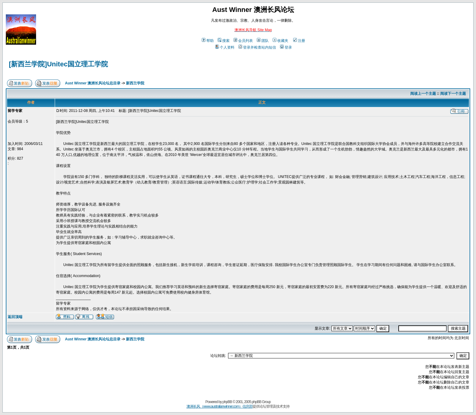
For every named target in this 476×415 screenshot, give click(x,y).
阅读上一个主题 (423, 93)
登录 (286, 47)
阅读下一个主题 (453, 93)
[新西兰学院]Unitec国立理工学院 (58, 64)
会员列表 (243, 41)
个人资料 (224, 47)
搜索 (224, 41)
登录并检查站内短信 (257, 47)
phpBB (227, 402)
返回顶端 (15, 317)
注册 (299, 41)
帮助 (208, 41)
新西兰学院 (135, 83)
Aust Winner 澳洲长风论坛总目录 (93, 83)
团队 (263, 41)
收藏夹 (280, 41)
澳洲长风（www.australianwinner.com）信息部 (219, 406)
